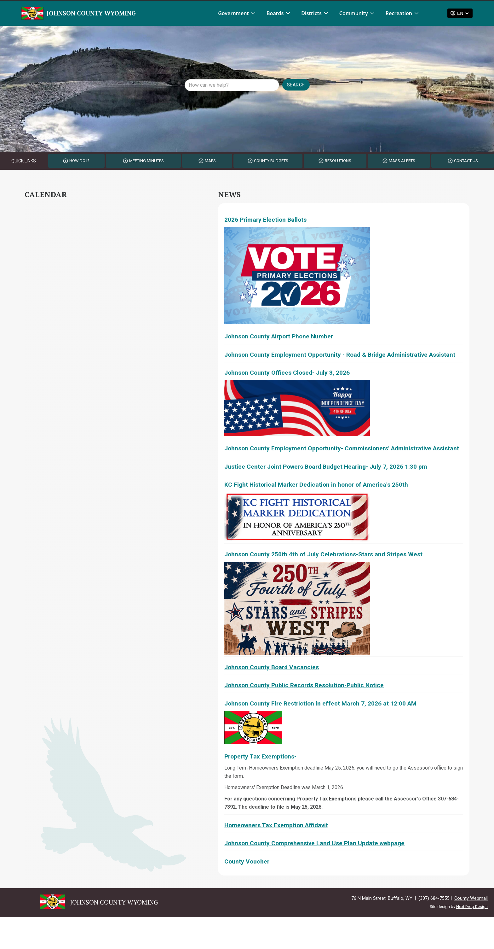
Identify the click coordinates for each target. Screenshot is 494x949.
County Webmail (471, 898)
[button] (237, 13)
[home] (78, 13)
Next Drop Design (472, 906)
